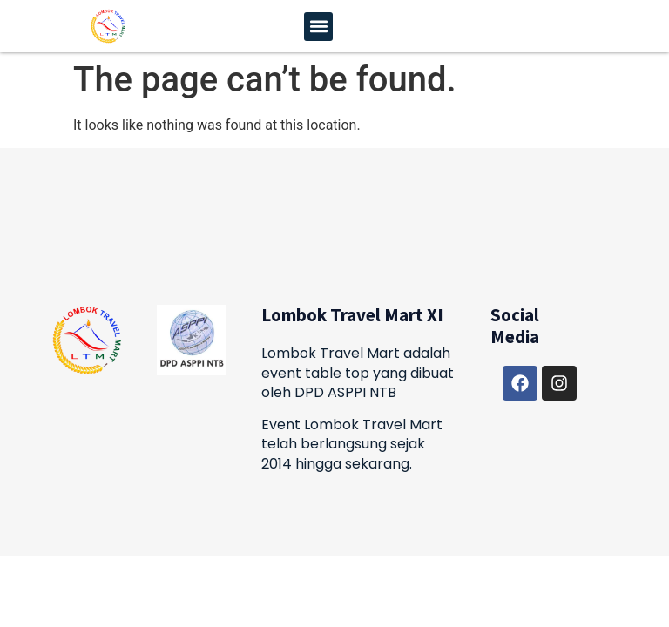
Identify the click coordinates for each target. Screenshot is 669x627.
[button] (318, 26)
